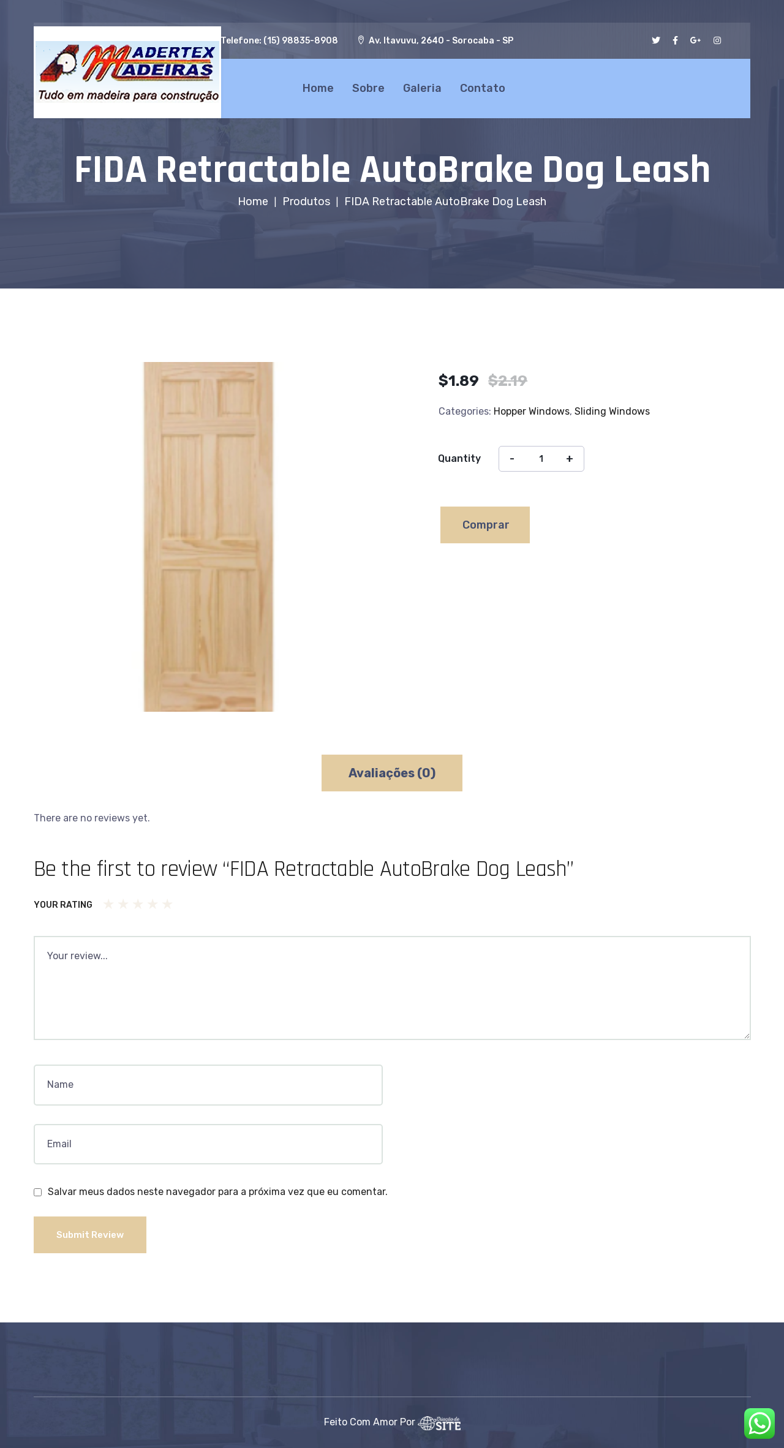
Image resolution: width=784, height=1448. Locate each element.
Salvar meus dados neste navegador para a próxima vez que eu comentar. (218, 1191)
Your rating (63, 905)
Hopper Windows (532, 411)
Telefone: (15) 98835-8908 (279, 41)
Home (315, 86)
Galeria (420, 86)
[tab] (392, 773)
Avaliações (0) (392, 773)
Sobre (366, 86)
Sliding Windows (612, 411)
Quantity (459, 458)
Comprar (486, 525)
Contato (480, 86)
